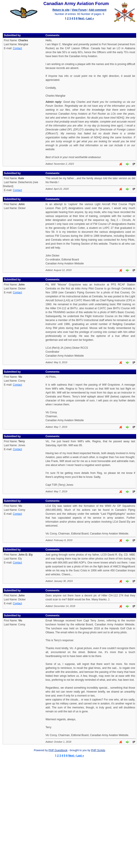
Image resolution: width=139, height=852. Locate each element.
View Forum (79, 9)
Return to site (61, 9)
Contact (17, 48)
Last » (90, 18)
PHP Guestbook (58, 750)
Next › (81, 18)
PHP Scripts (98, 750)
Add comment (97, 9)
